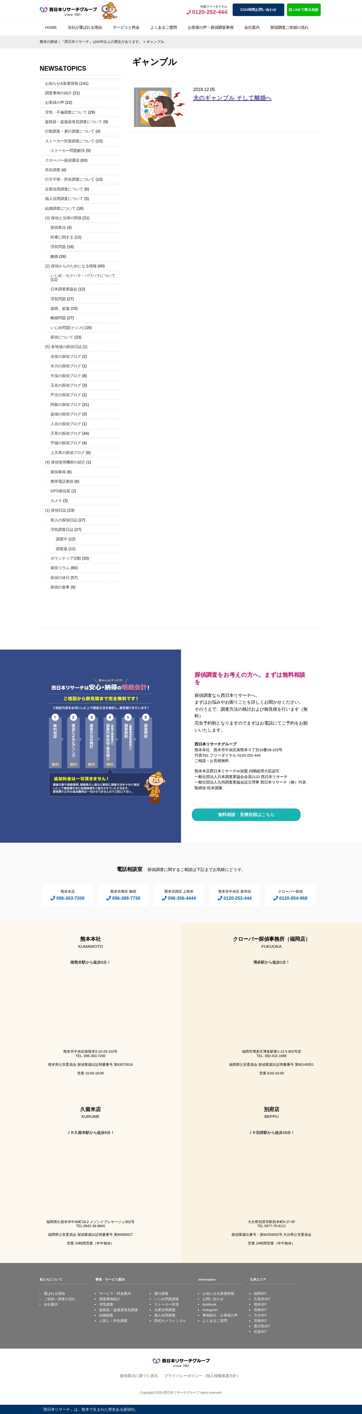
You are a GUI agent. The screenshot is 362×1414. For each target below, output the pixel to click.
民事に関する (62, 237)
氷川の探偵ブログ (66, 366)
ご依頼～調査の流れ (60, 1299)
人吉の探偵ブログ (66, 424)
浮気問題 (58, 246)
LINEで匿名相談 (304, 10)
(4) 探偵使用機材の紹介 (65, 462)
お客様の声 (54, 102)
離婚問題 (58, 318)
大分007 (260, 1315)
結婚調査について (60, 208)
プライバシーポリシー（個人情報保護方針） (202, 1376)
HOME (51, 27)
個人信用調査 (165, 1315)
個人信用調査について (64, 198)
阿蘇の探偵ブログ (66, 404)
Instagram (210, 1310)
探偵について (62, 337)
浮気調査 (106, 1304)
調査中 (61, 539)
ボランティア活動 (66, 558)
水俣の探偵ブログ (66, 356)
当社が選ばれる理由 (85, 27)
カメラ (56, 500)
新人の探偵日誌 (64, 520)
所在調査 (52, 170)
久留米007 (262, 1299)
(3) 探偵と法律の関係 (63, 218)
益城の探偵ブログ (66, 414)
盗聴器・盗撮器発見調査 (118, 1310)
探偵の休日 (60, 577)
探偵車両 (58, 472)
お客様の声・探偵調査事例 (210, 27)
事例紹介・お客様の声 (220, 1315)
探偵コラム (60, 568)
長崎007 (260, 1310)
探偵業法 (58, 227)
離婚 (54, 256)
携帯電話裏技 (62, 481)
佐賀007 (260, 1332)
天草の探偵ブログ (66, 433)
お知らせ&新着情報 (61, 83)
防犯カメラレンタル (170, 1321)
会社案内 (252, 27)
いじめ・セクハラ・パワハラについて (83, 275)
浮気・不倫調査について (66, 112)
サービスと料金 (126, 27)
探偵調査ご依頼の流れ (289, 27)
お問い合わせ (213, 1299)
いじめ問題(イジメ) (67, 327)
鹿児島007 (262, 1326)
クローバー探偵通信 (62, 160)
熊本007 (260, 1304)
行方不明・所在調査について (70, 179)
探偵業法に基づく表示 (139, 1376)
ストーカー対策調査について (70, 141)
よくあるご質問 (163, 27)
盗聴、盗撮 (60, 308)
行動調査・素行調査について (70, 131)
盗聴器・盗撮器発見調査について (73, 122)
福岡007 (260, 1293)
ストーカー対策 (166, 1304)
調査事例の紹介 (58, 93)
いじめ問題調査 (166, 1299)
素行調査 (161, 1293)
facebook (209, 1304)
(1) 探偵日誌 (55, 510)
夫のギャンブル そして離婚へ (232, 98)
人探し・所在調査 (113, 1321)
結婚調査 (106, 1315)
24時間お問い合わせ (258, 10)
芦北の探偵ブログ (66, 395)
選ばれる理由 (54, 1293)
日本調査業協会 (64, 289)
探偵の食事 (60, 587)
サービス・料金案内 (115, 1293)
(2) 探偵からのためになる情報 (71, 266)
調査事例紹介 (109, 1299)
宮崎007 (260, 1321)
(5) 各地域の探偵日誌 (63, 346)
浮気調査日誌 (62, 529)
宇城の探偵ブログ (66, 443)
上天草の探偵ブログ (68, 452)
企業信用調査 (165, 1310)
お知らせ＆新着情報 (218, 1293)
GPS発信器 (60, 491)
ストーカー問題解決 (68, 150)
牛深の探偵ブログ (66, 376)
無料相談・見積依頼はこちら (246, 814)
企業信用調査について (64, 189)
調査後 (61, 549)
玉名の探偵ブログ (66, 385)
